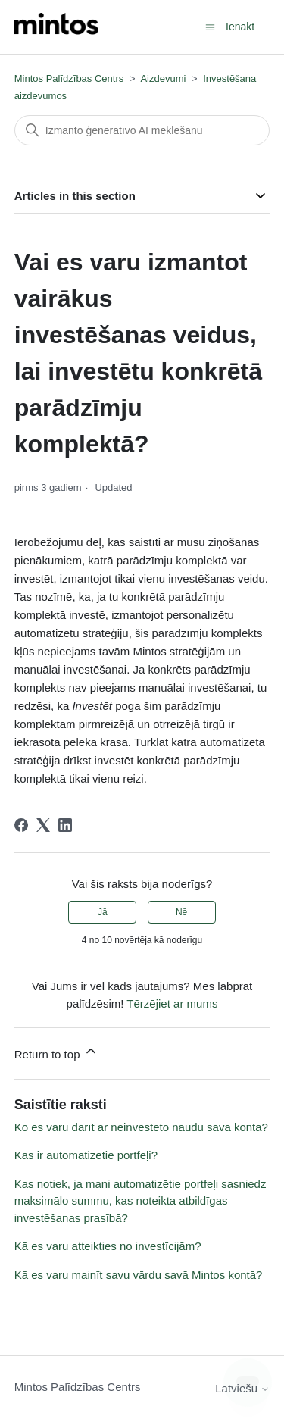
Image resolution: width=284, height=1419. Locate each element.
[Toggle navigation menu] (210, 26)
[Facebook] (21, 825)
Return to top (56, 1052)
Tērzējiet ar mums (171, 1003)
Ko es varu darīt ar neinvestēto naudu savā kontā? (141, 1127)
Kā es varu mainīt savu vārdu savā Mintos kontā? (138, 1274)
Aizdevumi (163, 78)
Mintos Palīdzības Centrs (69, 78)
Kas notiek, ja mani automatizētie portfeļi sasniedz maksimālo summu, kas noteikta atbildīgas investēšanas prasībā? (140, 1200)
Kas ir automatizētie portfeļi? (86, 1155)
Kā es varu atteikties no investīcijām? (107, 1245)
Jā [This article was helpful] (103, 912)
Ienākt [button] (240, 26)
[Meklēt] (142, 130)
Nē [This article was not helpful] (181, 912)
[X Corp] (43, 825)
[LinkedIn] (65, 825)
